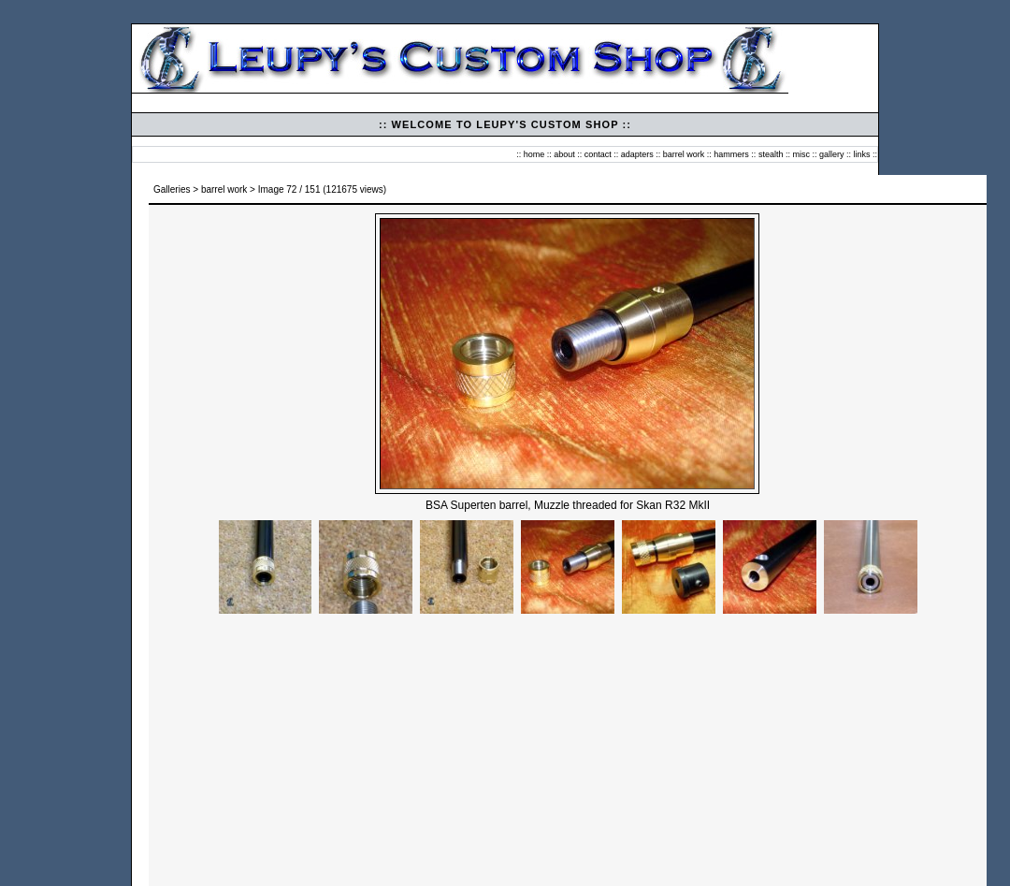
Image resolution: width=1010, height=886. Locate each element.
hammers (731, 154)
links (861, 154)
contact (598, 154)
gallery (831, 154)
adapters (637, 154)
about (564, 154)
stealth (771, 154)
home (534, 154)
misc (801, 154)
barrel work (684, 154)
